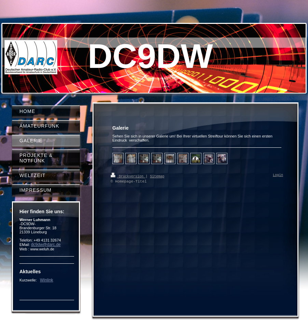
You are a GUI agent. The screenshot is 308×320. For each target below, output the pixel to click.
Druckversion (128, 176)
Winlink (46, 280)
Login (278, 175)
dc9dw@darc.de (46, 244)
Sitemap (157, 176)
